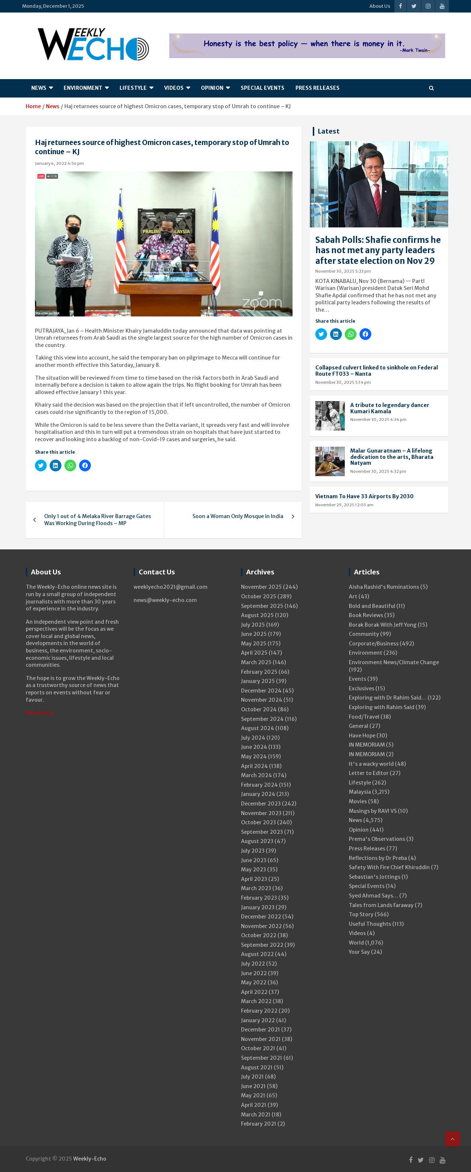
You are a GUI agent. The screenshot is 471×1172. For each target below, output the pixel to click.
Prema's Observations (377, 839)
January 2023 (258, 907)
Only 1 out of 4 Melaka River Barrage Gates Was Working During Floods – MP (97, 520)
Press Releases (317, 88)
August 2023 (257, 841)
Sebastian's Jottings (374, 877)
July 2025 (253, 625)
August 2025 (257, 615)
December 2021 (260, 1029)
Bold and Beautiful (372, 606)
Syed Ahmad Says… (373, 895)
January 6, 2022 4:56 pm (59, 163)
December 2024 (261, 690)
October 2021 (258, 1048)
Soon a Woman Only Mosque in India (237, 516)
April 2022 (254, 992)
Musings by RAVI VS (373, 811)
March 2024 (256, 775)
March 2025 (256, 662)
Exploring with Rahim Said (381, 707)
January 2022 (258, 1020)
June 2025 (254, 634)
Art (353, 596)
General (358, 726)
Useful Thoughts (370, 924)
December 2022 (261, 916)
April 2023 (254, 879)
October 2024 (259, 709)
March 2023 (256, 888)
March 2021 (255, 1114)
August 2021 (257, 1067)
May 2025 (253, 643)
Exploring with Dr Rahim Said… (387, 697)
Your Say (359, 952)
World (356, 942)
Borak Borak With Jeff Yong (383, 625)
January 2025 (258, 681)
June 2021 (253, 1086)
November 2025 (261, 587)
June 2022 (254, 973)
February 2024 (259, 785)
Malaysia (360, 792)
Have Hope (362, 735)
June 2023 (253, 860)
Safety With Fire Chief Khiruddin (389, 867)
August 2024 (257, 728)
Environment (83, 88)
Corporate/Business (374, 643)
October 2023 (258, 822)
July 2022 (253, 963)
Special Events (262, 88)
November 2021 (261, 1039)
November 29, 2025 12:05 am (344, 504)
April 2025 (254, 652)
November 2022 (261, 926)
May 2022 (253, 982)
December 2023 (261, 803)
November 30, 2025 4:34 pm (378, 419)
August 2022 (257, 954)
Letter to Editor (369, 773)
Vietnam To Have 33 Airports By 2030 (364, 496)
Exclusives (361, 688)
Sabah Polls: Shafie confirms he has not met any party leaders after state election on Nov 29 (378, 250)
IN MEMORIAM (367, 744)
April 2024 (254, 766)
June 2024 (254, 747)
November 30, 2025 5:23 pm (343, 271)
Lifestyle (133, 88)
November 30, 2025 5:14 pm (343, 382)
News (38, 88)
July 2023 (253, 850)
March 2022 (256, 1001)
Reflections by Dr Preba (378, 858)
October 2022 (258, 935)
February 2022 (259, 1011)
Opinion (212, 88)
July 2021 (252, 1076)
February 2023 (259, 898)
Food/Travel (364, 717)
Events (357, 679)
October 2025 (258, 596)
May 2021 (253, 1095)
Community (364, 634)
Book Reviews (366, 615)
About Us (379, 6)
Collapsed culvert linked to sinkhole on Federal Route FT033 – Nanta (376, 370)
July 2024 (253, 737)
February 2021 (258, 1123)
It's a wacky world (371, 764)
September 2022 (262, 945)
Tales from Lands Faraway (381, 905)
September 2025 (262, 606)
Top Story (361, 914)
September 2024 (262, 719)
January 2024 (258, 794)
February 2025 (259, 672)
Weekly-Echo (89, 1158)
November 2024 (261, 700)
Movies (358, 801)
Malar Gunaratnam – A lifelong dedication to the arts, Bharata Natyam (391, 457)
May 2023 (253, 869)
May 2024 (254, 756)
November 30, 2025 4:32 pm (378, 471)
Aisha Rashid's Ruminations (384, 587)
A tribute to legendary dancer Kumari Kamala (389, 408)
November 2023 (261, 813)
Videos (174, 88)
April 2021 (253, 1105)
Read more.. (41, 712)
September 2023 (262, 832)
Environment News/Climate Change (394, 662)
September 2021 (261, 1058)
